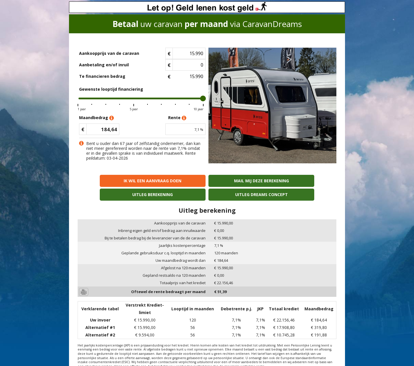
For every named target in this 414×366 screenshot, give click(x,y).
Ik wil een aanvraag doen (109, 180)
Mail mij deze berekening (174, 180)
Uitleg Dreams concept (305, 180)
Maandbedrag (96, 118)
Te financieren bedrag (102, 76)
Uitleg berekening (239, 180)
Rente (177, 118)
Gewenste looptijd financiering (111, 89)
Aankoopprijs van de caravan (109, 53)
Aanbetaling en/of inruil (104, 64)
